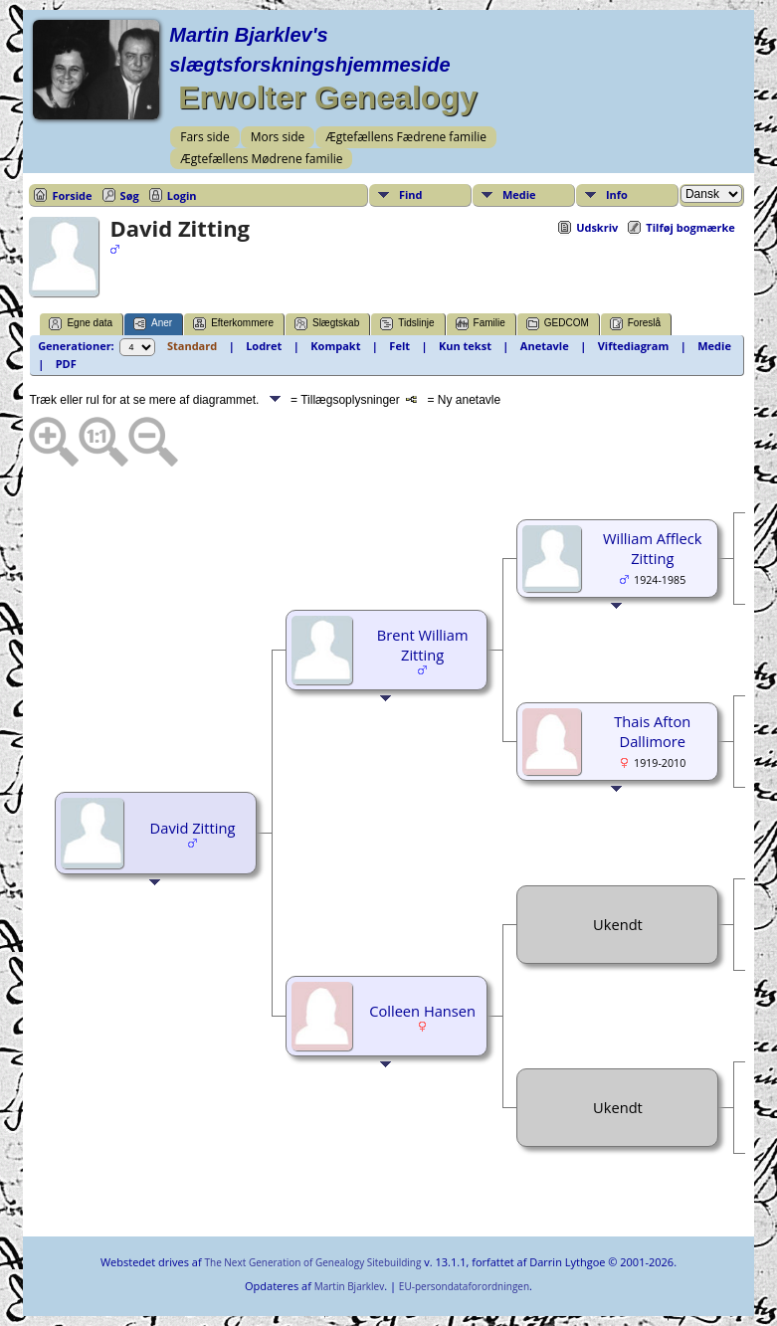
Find (411, 194)
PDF (66, 363)
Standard (192, 345)
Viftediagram (634, 345)
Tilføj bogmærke (690, 227)
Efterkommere (233, 323)
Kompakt (335, 345)
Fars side (204, 136)
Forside (72, 195)
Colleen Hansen (422, 1011)
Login (182, 195)
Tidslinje (407, 323)
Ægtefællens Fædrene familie (405, 136)
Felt (399, 345)
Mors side (278, 136)
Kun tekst (465, 345)
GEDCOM (557, 323)
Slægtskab (326, 323)
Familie (480, 323)
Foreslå (635, 323)
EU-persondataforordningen (464, 1286)
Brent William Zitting (423, 644)
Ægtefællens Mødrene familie (261, 158)
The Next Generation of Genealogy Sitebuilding (312, 1262)
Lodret (264, 345)
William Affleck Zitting (652, 548)
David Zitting (193, 828)
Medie (519, 194)
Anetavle (544, 345)
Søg (129, 195)
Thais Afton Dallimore (652, 731)
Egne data (80, 323)
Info (617, 194)
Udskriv (597, 227)
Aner (152, 323)
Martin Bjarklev (349, 1286)
